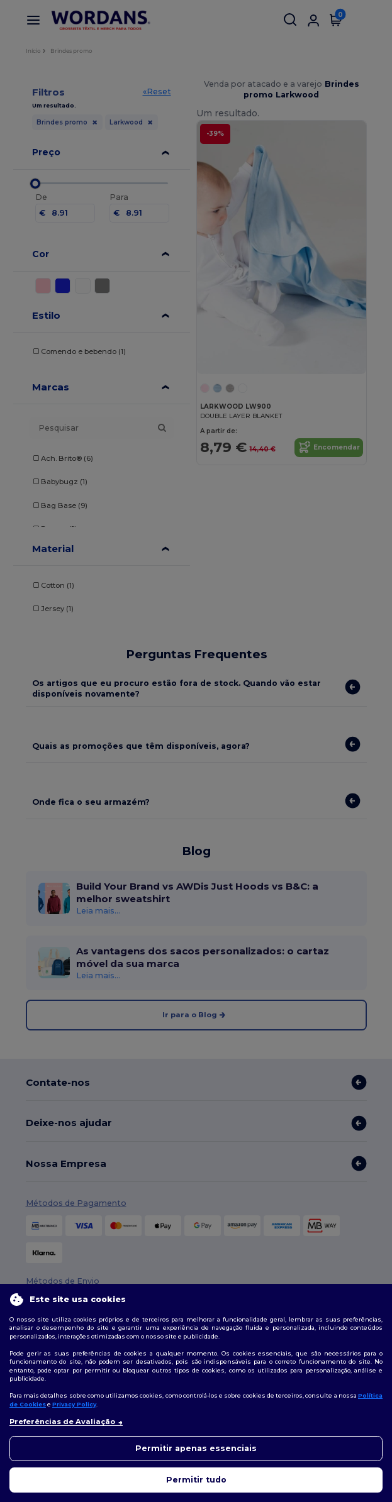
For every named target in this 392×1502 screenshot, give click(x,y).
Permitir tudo (196, 1479)
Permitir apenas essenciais (196, 1448)
